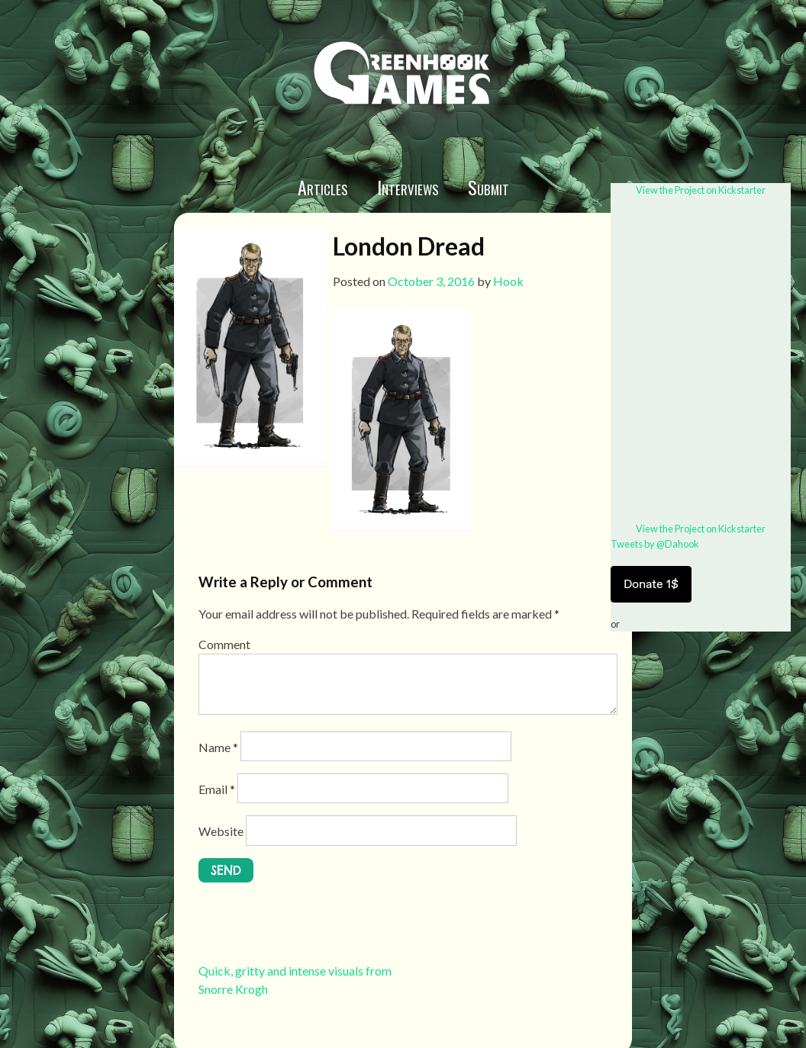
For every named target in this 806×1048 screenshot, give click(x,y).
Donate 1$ (651, 584)
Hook (508, 281)
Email (216, 789)
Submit (488, 187)
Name (218, 747)
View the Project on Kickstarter (701, 190)
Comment (224, 644)
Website (220, 831)
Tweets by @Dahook (655, 544)
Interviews (408, 187)
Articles (323, 187)
